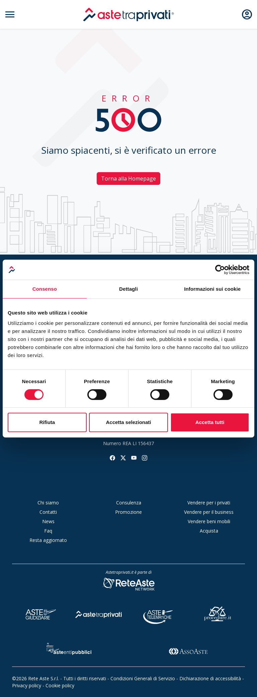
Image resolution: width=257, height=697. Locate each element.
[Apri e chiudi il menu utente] (247, 14)
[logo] (128, 14)
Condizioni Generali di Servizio (142, 678)
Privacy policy (26, 685)
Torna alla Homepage (128, 178)
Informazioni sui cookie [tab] (212, 289)
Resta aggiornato (48, 540)
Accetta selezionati (128, 422)
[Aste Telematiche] (158, 613)
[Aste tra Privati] (99, 613)
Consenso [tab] (44, 289)
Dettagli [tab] (128, 289)
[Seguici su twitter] (123, 457)
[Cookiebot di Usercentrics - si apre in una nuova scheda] (220, 270)
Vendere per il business (209, 512)
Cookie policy (60, 685)
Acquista (209, 531)
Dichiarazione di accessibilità (210, 678)
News (48, 521)
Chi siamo (48, 502)
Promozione (128, 512)
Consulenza (128, 502)
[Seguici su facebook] (112, 457)
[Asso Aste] (188, 650)
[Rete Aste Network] (128, 583)
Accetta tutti (210, 422)
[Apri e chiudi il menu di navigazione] (10, 14)
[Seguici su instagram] (144, 457)
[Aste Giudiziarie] (39, 613)
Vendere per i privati (208, 502)
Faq (48, 531)
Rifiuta (47, 422)
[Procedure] (218, 613)
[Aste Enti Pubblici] (69, 650)
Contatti (48, 512)
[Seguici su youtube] (134, 457)
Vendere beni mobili (209, 521)
